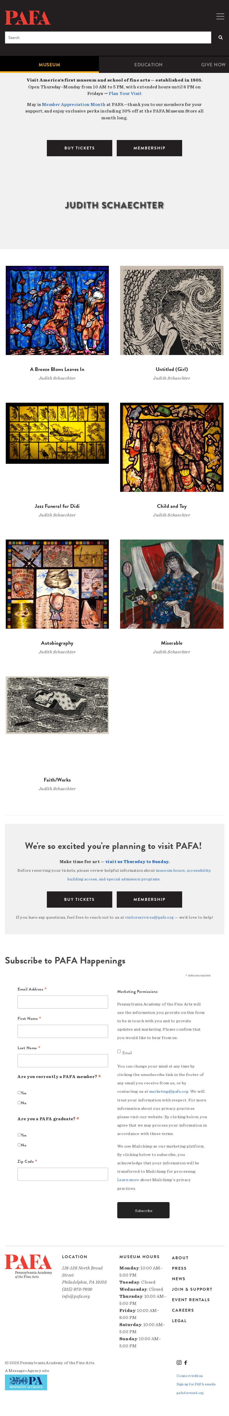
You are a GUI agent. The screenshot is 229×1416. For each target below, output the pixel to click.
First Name (29, 1018)
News (179, 1277)
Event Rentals (191, 1298)
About (180, 1257)
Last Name (29, 1047)
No (23, 1102)
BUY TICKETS (79, 148)
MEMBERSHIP (149, 148)
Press (179, 1267)
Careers (183, 1309)
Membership (149, 899)
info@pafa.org (76, 1295)
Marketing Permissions (137, 991)
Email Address (32, 989)
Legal (179, 1319)
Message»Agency (25, 1369)
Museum (49, 64)
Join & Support (192, 1288)
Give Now (213, 64)
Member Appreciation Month (74, 104)
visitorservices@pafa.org (149, 916)
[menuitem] (49, 64)
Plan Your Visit (125, 93)
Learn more (128, 1179)
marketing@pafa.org (168, 1091)
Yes (24, 1092)
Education (148, 64)
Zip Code (27, 1161)
